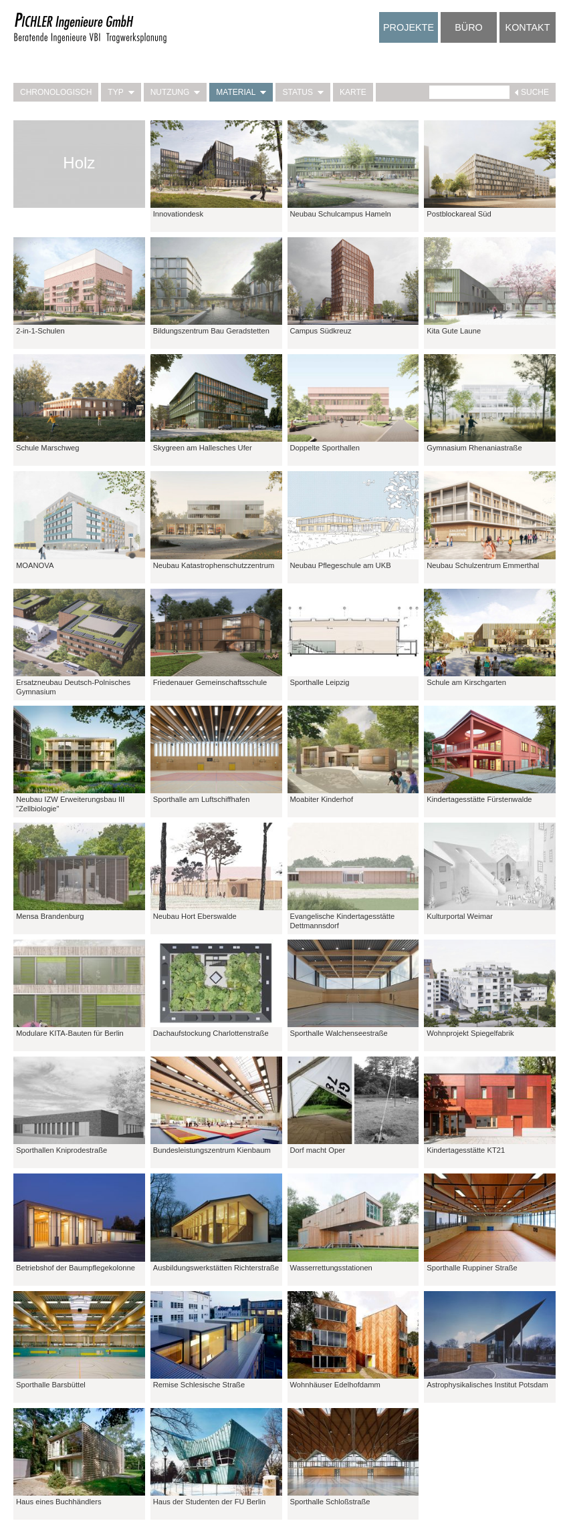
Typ (121, 92)
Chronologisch (56, 92)
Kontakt (527, 27)
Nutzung (175, 92)
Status (303, 92)
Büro (469, 27)
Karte (353, 92)
